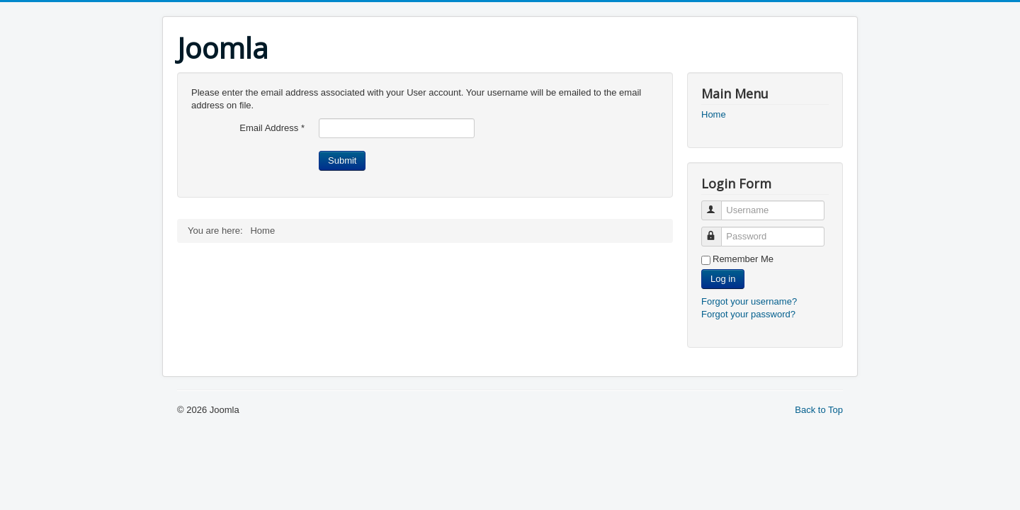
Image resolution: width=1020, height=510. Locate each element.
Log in (722, 278)
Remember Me (743, 259)
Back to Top (819, 409)
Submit (342, 160)
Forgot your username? (749, 301)
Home (713, 114)
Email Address (272, 128)
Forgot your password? (748, 314)
